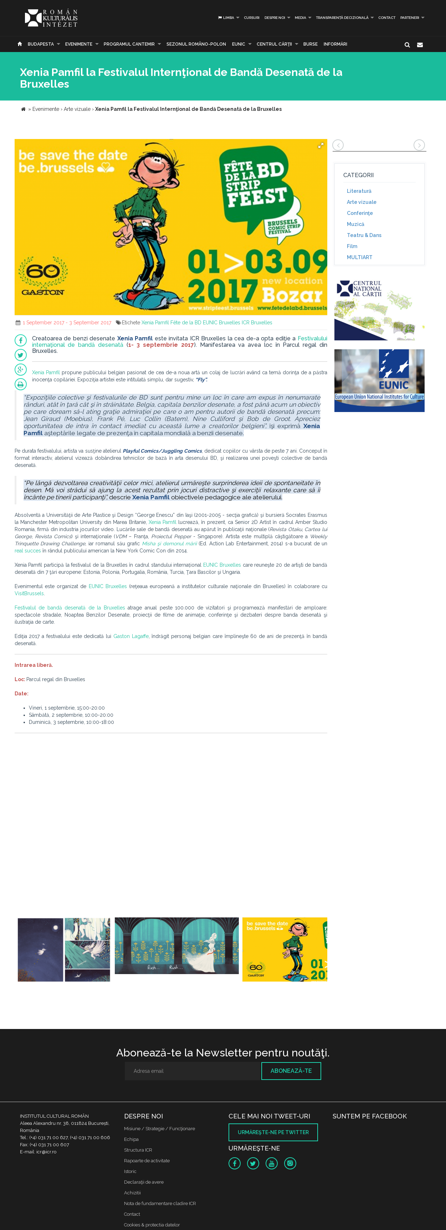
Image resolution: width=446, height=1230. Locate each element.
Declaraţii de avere (144, 1182)
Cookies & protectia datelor (152, 1225)
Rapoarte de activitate (147, 1160)
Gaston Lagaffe (131, 636)
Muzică (355, 224)
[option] (64, 950)
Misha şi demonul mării (169, 543)
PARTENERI (409, 18)
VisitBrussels (29, 593)
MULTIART (360, 257)
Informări (335, 44)
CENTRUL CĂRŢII (274, 44)
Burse (310, 44)
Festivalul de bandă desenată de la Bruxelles (70, 608)
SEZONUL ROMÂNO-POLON (196, 44)
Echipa (131, 1139)
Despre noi (275, 18)
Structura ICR (138, 1150)
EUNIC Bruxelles (221, 322)
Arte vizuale (361, 202)
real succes (28, 551)
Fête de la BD (185, 322)
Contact (386, 18)
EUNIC (238, 44)
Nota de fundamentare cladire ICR (160, 1203)
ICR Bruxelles (257, 322)
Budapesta (41, 44)
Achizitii (132, 1192)
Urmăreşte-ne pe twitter (273, 1132)
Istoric (130, 1171)
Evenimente (78, 44)
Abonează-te (291, 1070)
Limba (225, 18)
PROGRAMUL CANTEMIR (129, 44)
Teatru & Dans (364, 235)
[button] (321, 145)
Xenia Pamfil (155, 322)
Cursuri (252, 18)
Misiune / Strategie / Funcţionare (159, 1128)
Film (352, 246)
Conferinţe (360, 213)
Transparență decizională (342, 18)
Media (300, 18)
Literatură (359, 191)
